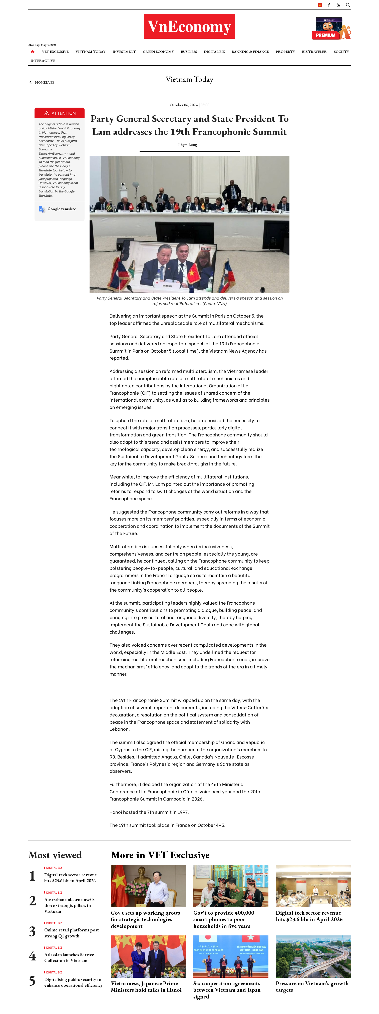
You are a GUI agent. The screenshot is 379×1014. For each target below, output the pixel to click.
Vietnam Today (90, 51)
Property (285, 51)
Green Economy (158, 51)
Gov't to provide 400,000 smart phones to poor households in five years (223, 919)
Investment (124, 51)
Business (189, 51)
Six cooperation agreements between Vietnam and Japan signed (227, 990)
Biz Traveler (314, 51)
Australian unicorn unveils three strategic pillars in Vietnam (69, 905)
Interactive (43, 60)
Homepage (41, 82)
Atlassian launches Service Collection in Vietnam (69, 957)
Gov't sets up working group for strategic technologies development (145, 919)
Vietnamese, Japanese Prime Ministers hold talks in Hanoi (146, 986)
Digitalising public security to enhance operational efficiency (73, 982)
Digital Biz (214, 51)
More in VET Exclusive (160, 854)
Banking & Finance (250, 51)
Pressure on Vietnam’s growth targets (312, 986)
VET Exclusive (55, 51)
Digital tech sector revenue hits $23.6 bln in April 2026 (70, 877)
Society (341, 51)
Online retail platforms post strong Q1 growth (71, 932)
